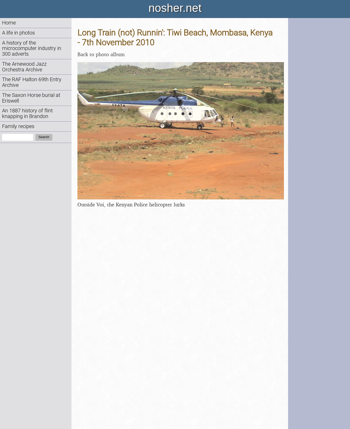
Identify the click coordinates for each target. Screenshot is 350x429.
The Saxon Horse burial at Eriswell (31, 98)
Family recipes (18, 126)
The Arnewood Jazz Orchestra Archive (24, 67)
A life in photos (18, 33)
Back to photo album (101, 54)
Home (9, 23)
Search (43, 137)
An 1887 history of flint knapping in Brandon (27, 113)
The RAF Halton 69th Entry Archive (31, 82)
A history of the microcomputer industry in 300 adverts (31, 48)
